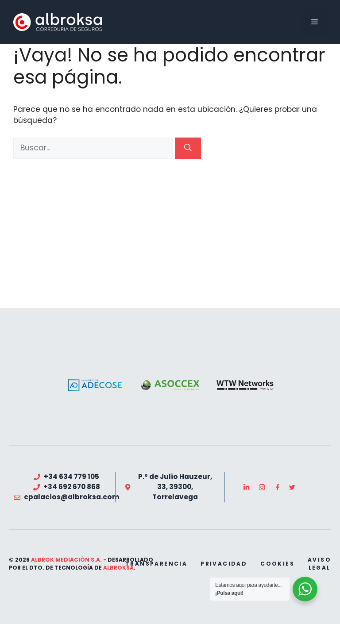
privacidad (224, 563)
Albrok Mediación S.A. (66, 559)
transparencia (156, 563)
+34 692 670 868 (71, 486)
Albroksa (118, 567)
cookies (277, 563)
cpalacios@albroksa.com (72, 496)
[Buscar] (188, 148)
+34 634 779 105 (71, 476)
